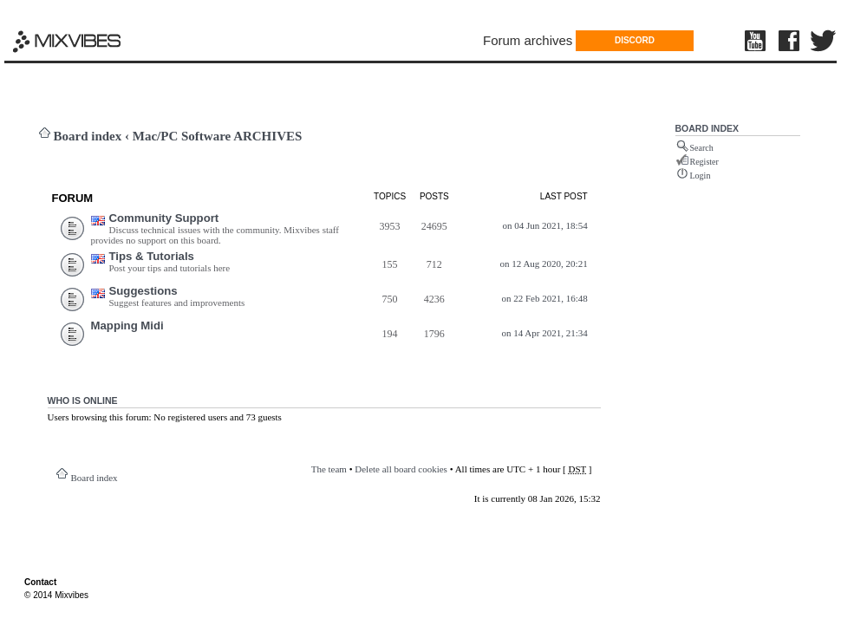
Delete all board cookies (401, 469)
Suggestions (143, 290)
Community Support (164, 218)
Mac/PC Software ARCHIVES (218, 136)
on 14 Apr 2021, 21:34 (544, 333)
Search (702, 148)
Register (704, 161)
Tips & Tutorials (151, 256)
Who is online (83, 400)
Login (700, 175)
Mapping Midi (127, 325)
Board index (88, 136)
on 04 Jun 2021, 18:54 (545, 225)
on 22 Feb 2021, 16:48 (544, 298)
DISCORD (635, 40)
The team (329, 469)
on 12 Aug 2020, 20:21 (544, 263)
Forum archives (527, 40)
